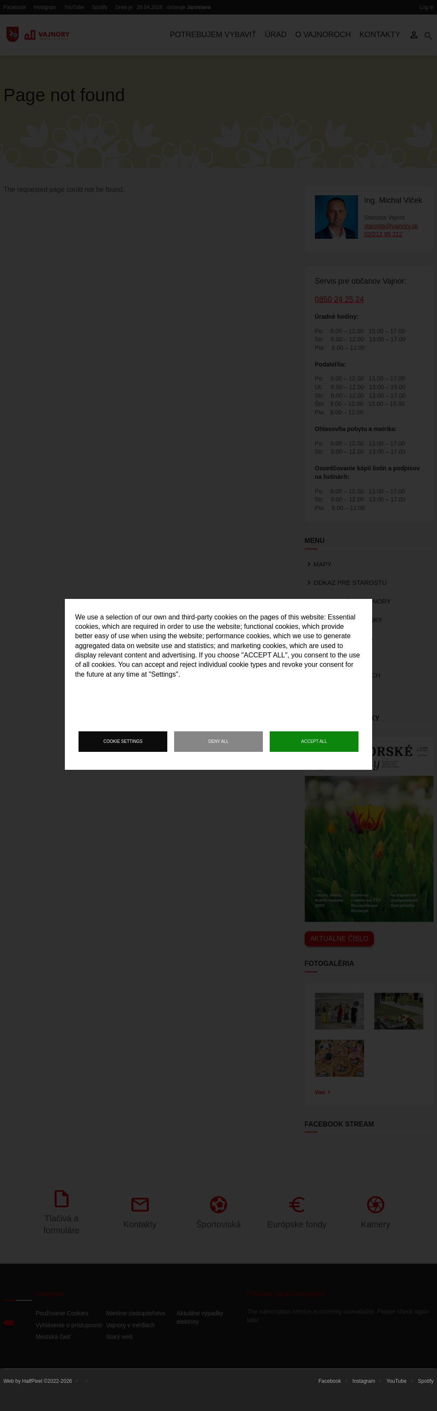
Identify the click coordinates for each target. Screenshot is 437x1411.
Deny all (218, 741)
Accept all (314, 741)
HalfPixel (32, 1381)
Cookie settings (123, 741)
